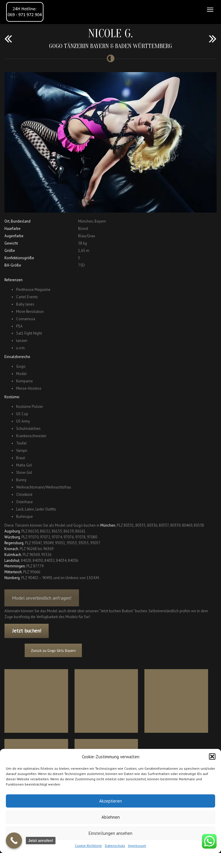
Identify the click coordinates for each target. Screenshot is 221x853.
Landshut (11, 560)
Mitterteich (13, 571)
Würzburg (12, 537)
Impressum (137, 845)
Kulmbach (12, 554)
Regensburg (13, 542)
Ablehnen (111, 817)
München (107, 525)
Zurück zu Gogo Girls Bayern (65, 650)
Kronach (11, 548)
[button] (212, 756)
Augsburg (12, 531)
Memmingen (14, 566)
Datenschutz (115, 845)
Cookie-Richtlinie (88, 845)
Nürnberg (12, 577)
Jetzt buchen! (26, 631)
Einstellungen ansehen (110, 833)
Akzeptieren (110, 801)
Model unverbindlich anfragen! (41, 602)
